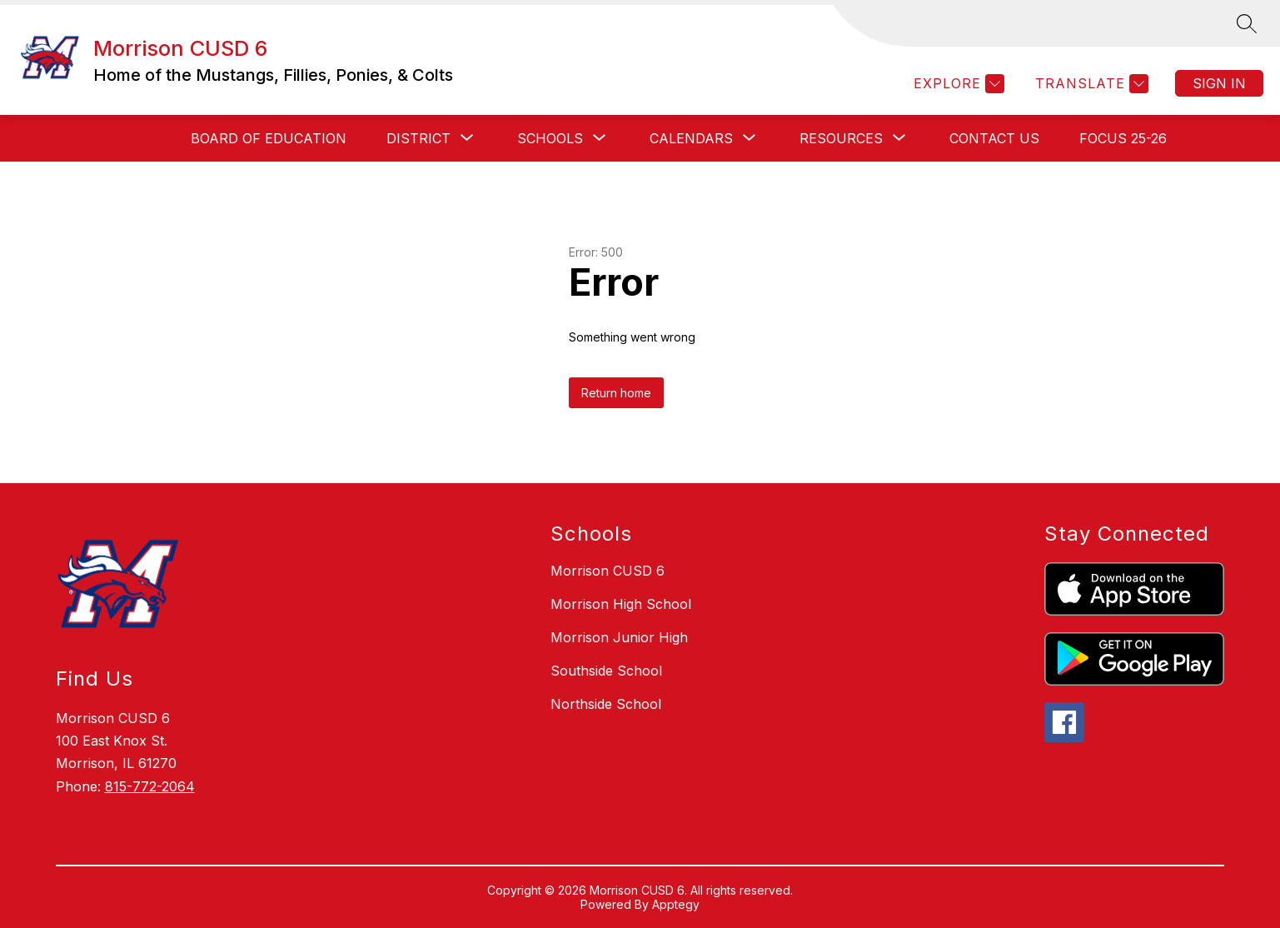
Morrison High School (620, 604)
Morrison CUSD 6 (607, 570)
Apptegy (676, 904)
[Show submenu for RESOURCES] (841, 138)
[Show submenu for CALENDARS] (691, 138)
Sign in (1219, 83)
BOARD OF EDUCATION (268, 138)
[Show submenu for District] (418, 138)
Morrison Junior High (619, 637)
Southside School (606, 670)
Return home (616, 393)
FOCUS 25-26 (1123, 138)
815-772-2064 (150, 786)
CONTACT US (994, 138)
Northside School (605, 704)
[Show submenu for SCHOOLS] (550, 138)
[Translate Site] (1089, 83)
